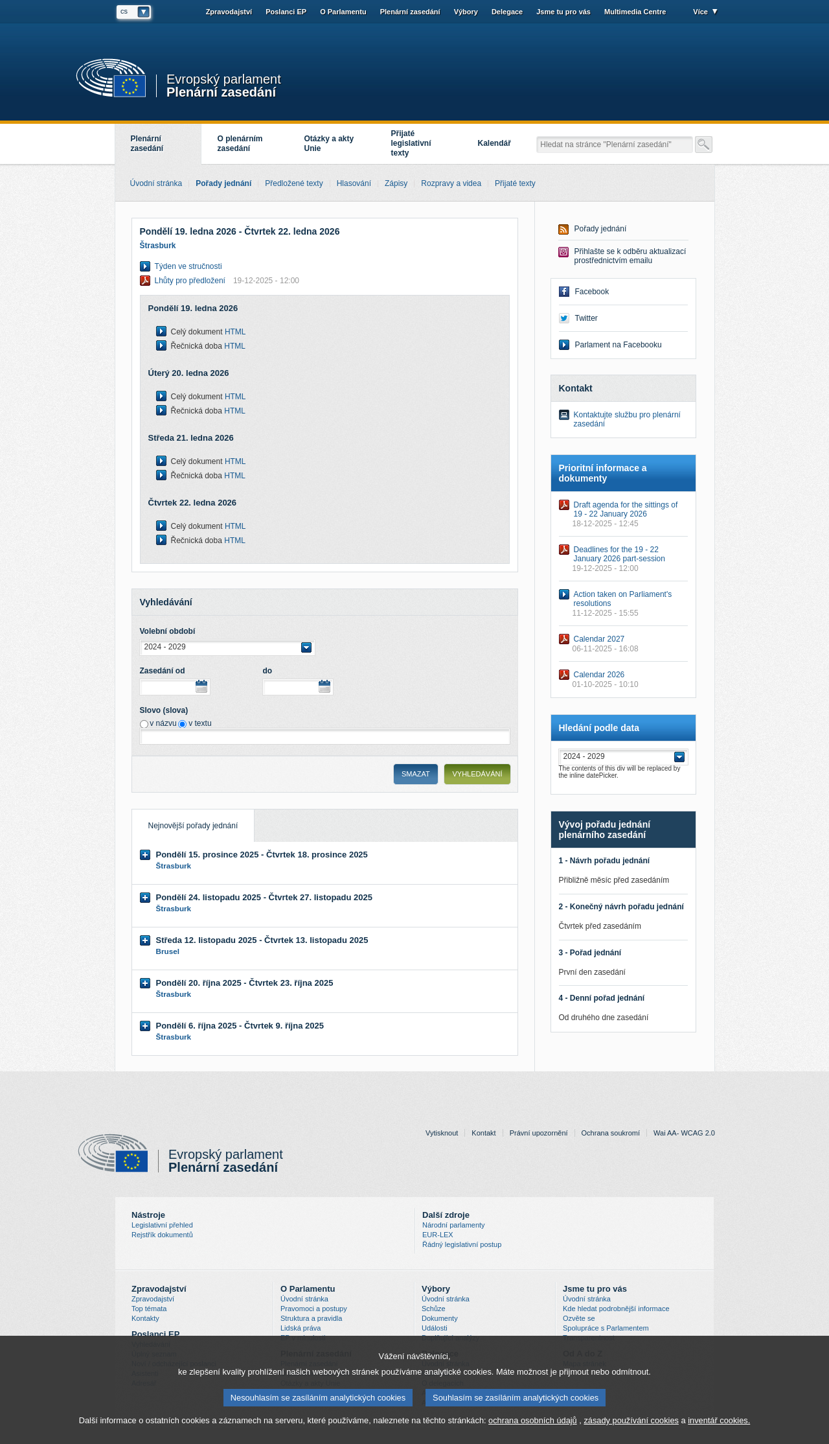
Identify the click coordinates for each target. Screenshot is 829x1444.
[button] (227, 647)
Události (435, 1328)
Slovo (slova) (164, 710)
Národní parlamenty (453, 1225)
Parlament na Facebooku (618, 344)
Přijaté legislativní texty (411, 143)
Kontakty (145, 1318)
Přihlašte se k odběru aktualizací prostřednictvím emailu (630, 256)
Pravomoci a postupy (313, 1308)
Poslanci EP (286, 12)
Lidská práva (300, 1328)
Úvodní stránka (304, 1299)
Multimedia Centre (635, 12)
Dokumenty (440, 1318)
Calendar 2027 (599, 639)
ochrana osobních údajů (532, 1423)
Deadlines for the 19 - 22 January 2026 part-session (619, 554)
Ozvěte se (579, 1318)
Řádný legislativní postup (461, 1244)
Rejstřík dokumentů (162, 1235)
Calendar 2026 (599, 674)
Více (700, 12)
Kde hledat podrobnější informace (616, 1308)
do (268, 670)
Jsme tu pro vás (563, 12)
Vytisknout (442, 1133)
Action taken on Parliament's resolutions (623, 599)
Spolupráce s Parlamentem (606, 1328)
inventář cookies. (719, 1423)
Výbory (466, 12)
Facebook (592, 291)
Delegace (507, 12)
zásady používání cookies (631, 1423)
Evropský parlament (223, 79)
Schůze (434, 1308)
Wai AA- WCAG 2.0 (684, 1133)
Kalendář (494, 143)
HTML (235, 331)
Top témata (148, 1308)
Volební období (168, 631)
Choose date (201, 686)
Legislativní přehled (162, 1225)
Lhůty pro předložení (227, 280)
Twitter (586, 318)
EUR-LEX (437, 1235)
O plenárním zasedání (240, 143)
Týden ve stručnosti (188, 266)
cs (124, 11)
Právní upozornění (539, 1133)
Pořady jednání (600, 228)
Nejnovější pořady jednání (185, 819)
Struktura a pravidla (311, 1318)
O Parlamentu (343, 12)
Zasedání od (162, 670)
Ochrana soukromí (611, 1133)
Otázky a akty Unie (329, 143)
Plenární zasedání (221, 91)
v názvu (163, 723)
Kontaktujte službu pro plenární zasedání (627, 419)
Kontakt (483, 1133)
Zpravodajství (229, 12)
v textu (199, 723)
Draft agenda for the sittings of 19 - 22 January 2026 (626, 509)
